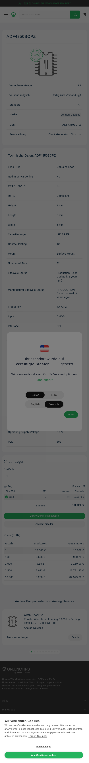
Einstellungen (43, 746)
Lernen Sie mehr (37, 736)
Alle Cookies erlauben (43, 755)
